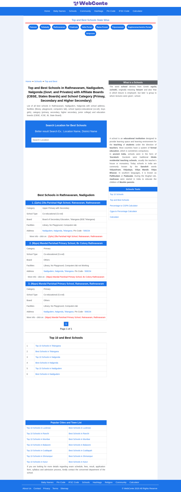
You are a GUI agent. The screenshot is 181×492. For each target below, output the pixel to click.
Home (47, 11)
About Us (27, 488)
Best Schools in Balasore (80, 445)
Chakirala (73, 27)
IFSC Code (124, 11)
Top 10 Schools (116, 194)
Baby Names (59, 11)
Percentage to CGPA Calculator (124, 206)
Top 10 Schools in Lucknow (39, 428)
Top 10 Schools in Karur (37, 462)
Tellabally (45, 27)
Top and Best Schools (119, 200)
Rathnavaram (59, 27)
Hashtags (98, 11)
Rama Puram (102, 27)
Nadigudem (47, 231)
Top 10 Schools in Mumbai (38, 439)
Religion (109, 482)
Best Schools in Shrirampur (81, 456)
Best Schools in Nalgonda (46, 363)
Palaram (33, 27)
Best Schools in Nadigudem (47, 374)
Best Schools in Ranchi (79, 433)
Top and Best (51, 81)
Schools (73, 11)
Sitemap (64, 488)
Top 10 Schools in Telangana (48, 346)
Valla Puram (87, 27)
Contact (37, 488)
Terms (55, 488)
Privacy (46, 488)
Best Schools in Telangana (47, 351)
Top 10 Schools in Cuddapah (39, 450)
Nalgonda (58, 231)
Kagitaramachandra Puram (139, 27)
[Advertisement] (90, 56)
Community (85, 11)
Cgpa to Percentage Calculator (123, 211)
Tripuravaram (118, 27)
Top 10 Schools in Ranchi (38, 433)
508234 (86, 231)
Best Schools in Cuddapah (80, 450)
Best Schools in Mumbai (79, 439)
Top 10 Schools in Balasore (39, 445)
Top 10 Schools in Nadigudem (48, 368)
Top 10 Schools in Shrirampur (40, 456)
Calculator (137, 11)
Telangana (67, 231)
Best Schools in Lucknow (80, 428)
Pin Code (111, 11)
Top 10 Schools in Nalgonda (47, 357)
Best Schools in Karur (78, 462)
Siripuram (90, 33)
